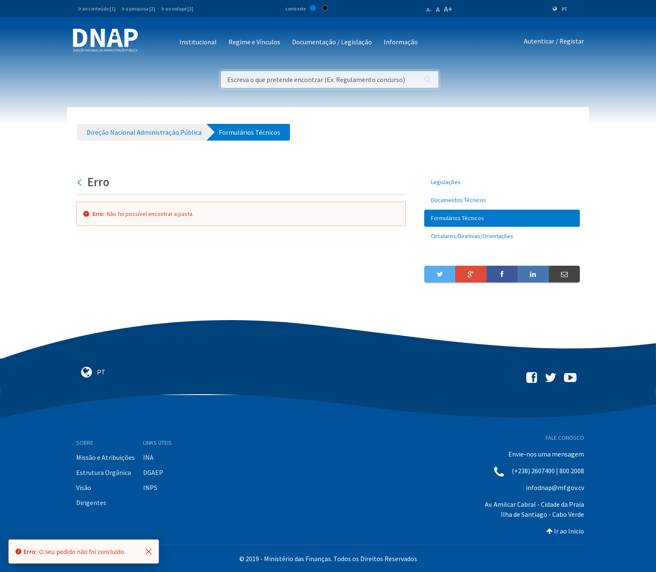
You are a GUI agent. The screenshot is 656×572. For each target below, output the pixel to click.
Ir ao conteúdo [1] (96, 8)
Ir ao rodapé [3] (177, 8)
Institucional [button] (198, 42)
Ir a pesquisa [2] (138, 8)
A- (429, 9)
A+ (448, 9)
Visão (83, 487)
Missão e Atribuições (105, 457)
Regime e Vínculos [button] (254, 42)
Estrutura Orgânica (103, 472)
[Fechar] (148, 551)
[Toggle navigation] (150, 42)
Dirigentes (91, 502)
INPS (150, 487)
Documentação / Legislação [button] (332, 42)
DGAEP (153, 472)
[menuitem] (502, 182)
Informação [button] (401, 42)
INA (148, 457)
